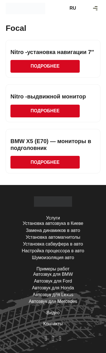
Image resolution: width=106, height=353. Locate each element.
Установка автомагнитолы (53, 237)
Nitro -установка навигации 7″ (52, 52)
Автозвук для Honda (53, 287)
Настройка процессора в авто (53, 250)
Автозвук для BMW (53, 274)
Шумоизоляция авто (53, 257)
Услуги (53, 218)
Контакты (53, 323)
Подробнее (45, 66)
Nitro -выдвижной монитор (48, 96)
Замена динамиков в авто (53, 230)
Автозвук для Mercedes (53, 301)
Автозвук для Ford (53, 281)
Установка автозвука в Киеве (53, 223)
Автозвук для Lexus (53, 294)
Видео (53, 312)
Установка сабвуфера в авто (53, 244)
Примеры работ (53, 268)
